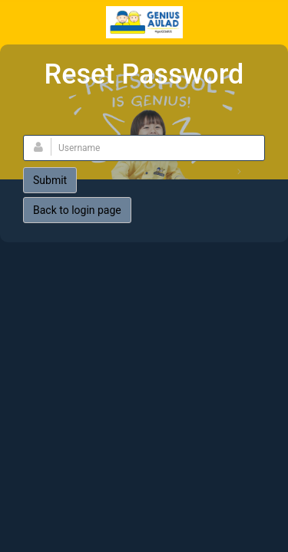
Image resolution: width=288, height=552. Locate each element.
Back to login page (77, 210)
